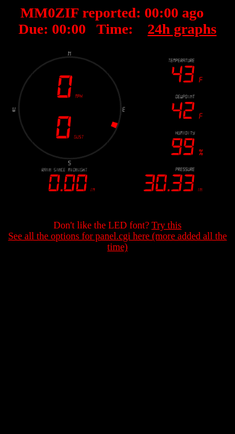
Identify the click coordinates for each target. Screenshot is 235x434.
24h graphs (181, 29)
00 (151, 12)
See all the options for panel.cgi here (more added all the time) (117, 241)
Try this (167, 225)
